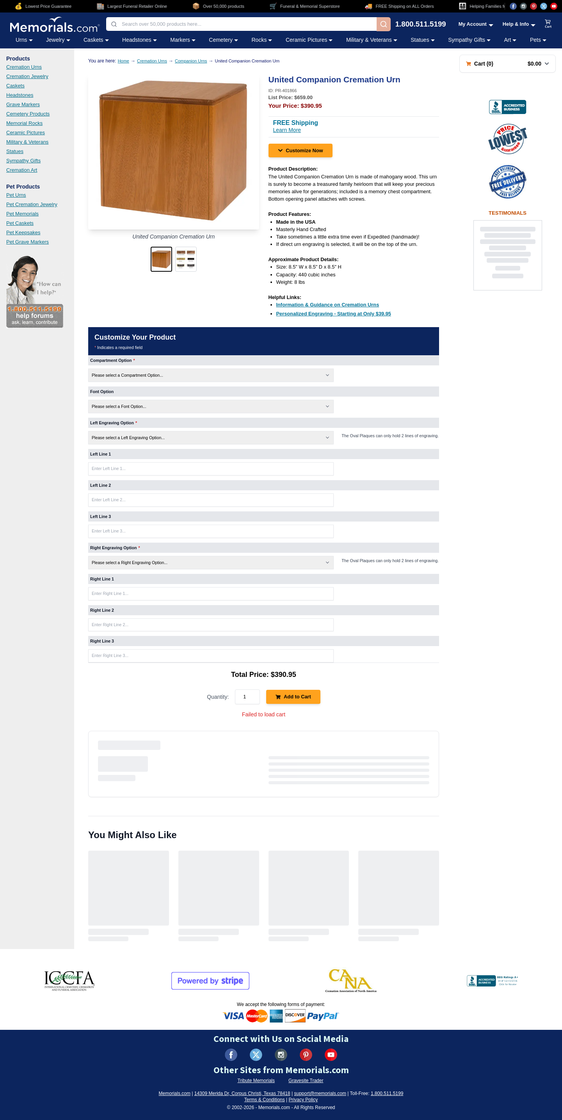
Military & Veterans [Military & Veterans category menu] (371, 40)
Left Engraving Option (113, 422)
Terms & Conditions (264, 1099)
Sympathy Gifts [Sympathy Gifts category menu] (469, 40)
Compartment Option (112, 360)
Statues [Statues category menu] (422, 40)
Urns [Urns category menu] (24, 40)
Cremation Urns (24, 67)
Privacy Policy (303, 1099)
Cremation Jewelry (27, 76)
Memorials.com (174, 1093)
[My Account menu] (476, 24)
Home (123, 61)
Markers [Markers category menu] (183, 40)
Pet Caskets (20, 223)
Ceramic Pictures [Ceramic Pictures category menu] (309, 40)
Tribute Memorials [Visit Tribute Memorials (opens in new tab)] (256, 1080)
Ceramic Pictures (25, 132)
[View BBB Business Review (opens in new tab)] (507, 107)
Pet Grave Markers (27, 242)
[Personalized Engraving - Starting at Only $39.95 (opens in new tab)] (333, 314)
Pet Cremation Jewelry (31, 204)
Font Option (102, 391)
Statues (14, 151)
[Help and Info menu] (519, 24)
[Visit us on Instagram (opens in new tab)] (523, 6)
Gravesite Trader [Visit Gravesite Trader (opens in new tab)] (305, 1080)
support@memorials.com (320, 1093)
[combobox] (241, 24)
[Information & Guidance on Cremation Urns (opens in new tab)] (327, 305)
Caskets (15, 86)
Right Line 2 (102, 610)
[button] (161, 259)
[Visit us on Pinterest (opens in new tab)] (533, 6)
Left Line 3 (100, 516)
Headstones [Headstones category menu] (139, 40)
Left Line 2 (100, 485)
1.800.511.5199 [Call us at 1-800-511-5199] (420, 24)
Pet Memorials (22, 214)
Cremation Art (21, 170)
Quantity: (218, 697)
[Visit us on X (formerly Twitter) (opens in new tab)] (256, 1055)
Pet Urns (16, 195)
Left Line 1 (100, 454)
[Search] (384, 24)
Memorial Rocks (24, 123)
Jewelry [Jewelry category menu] (58, 40)
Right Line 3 (102, 641)
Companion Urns (191, 61)
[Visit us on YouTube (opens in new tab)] (553, 6)
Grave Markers (23, 104)
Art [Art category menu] (510, 40)
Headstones (19, 95)
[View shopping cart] (548, 24)
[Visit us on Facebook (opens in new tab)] (513, 6)
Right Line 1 (102, 579)
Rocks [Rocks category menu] (261, 40)
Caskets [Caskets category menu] (96, 40)
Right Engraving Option (115, 547)
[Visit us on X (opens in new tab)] (543, 6)
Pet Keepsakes (23, 232)
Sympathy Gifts (23, 161)
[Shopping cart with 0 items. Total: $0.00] (507, 63)
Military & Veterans (27, 142)
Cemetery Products (28, 114)
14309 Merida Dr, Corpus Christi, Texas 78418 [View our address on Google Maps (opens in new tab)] (242, 1093)
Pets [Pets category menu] (538, 40)
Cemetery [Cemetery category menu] (223, 40)
